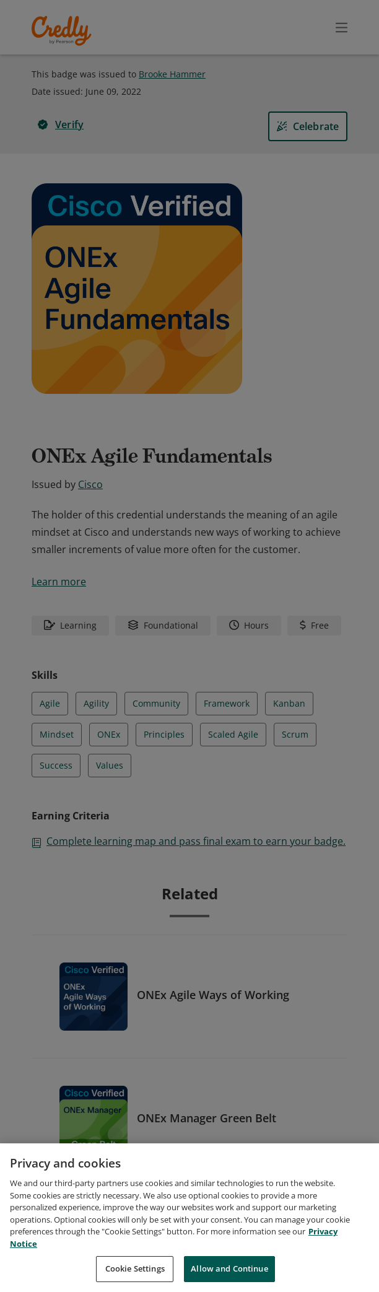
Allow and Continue (229, 1268)
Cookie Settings (135, 1268)
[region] (189, 1217)
